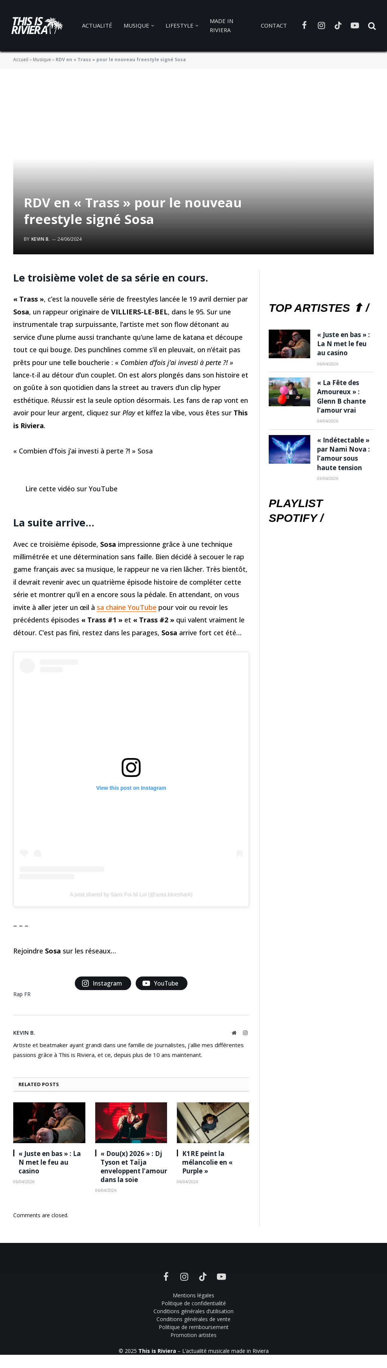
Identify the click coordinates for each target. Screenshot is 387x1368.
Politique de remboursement (194, 1327)
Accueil (20, 59)
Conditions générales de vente (193, 1319)
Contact (274, 25)
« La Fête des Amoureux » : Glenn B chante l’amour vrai (341, 396)
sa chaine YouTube (126, 607)
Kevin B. (40, 239)
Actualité (97, 25)
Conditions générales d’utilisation (193, 1311)
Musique (136, 25)
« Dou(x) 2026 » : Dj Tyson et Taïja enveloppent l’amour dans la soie (134, 1166)
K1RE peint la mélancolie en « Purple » (207, 1162)
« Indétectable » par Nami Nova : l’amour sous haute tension (343, 454)
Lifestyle (180, 25)
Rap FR (22, 994)
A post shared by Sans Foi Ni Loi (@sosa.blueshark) (131, 894)
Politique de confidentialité (193, 1303)
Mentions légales (193, 1295)
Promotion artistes (193, 1335)
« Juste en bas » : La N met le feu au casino (50, 1162)
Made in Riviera (221, 25)
